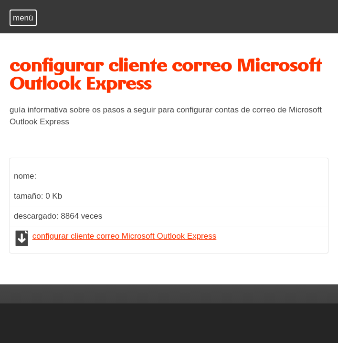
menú (23, 17)
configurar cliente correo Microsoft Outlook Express (124, 236)
